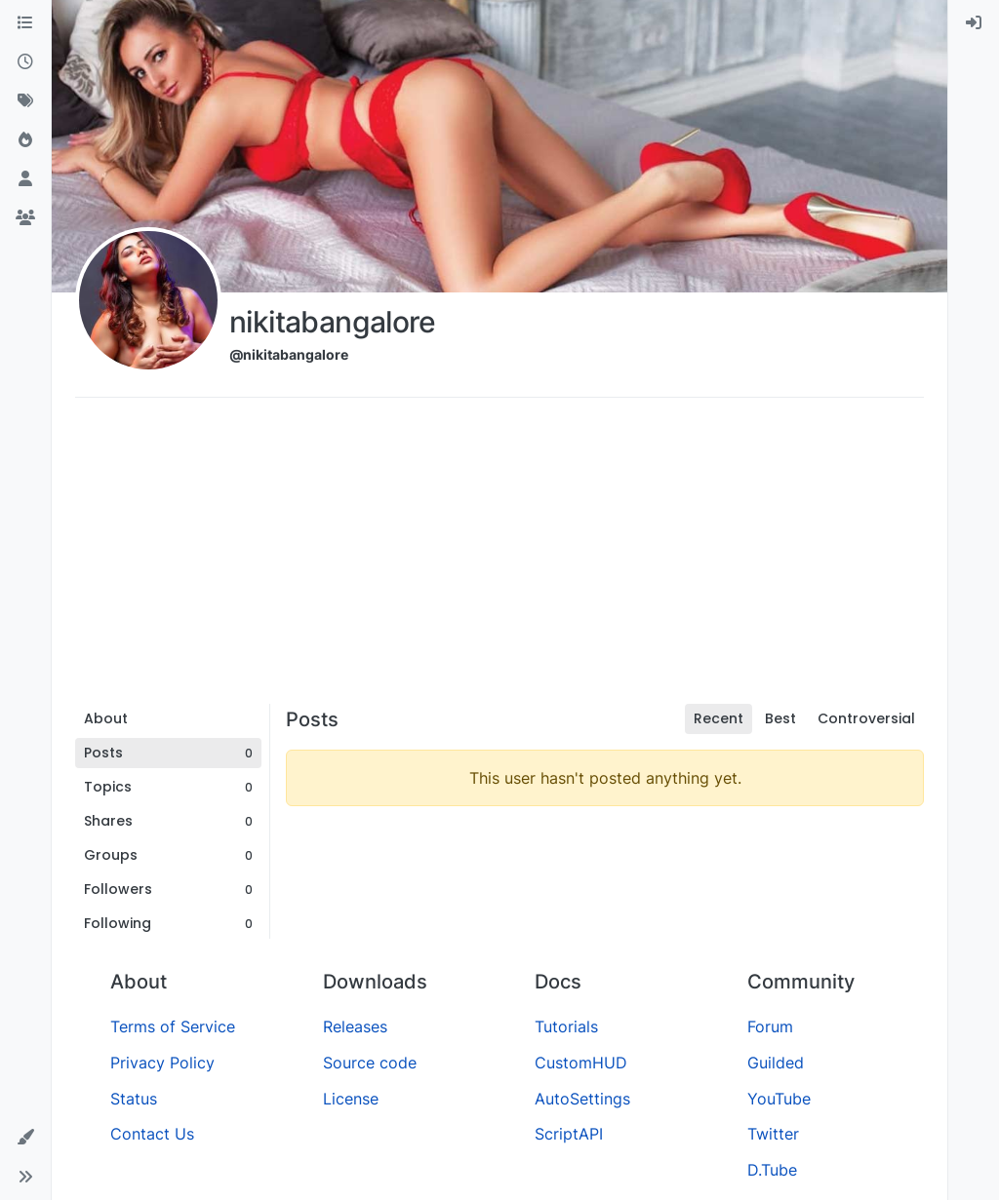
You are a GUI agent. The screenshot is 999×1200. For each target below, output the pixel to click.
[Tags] (25, 101)
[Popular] (25, 140)
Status (133, 1098)
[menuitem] (973, 23)
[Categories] (25, 23)
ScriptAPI (569, 1133)
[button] (25, 1137)
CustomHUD (581, 1062)
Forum (770, 1026)
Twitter (773, 1133)
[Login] (973, 23)
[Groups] (25, 218)
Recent (718, 718)
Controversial (866, 718)
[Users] (25, 179)
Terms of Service (172, 1026)
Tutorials (566, 1026)
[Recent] (25, 62)
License (351, 1098)
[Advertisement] (499, 557)
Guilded (775, 1062)
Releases (355, 1026)
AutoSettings (582, 1098)
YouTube (779, 1098)
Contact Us (152, 1133)
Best (780, 718)
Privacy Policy (162, 1062)
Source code (370, 1062)
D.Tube (772, 1170)
